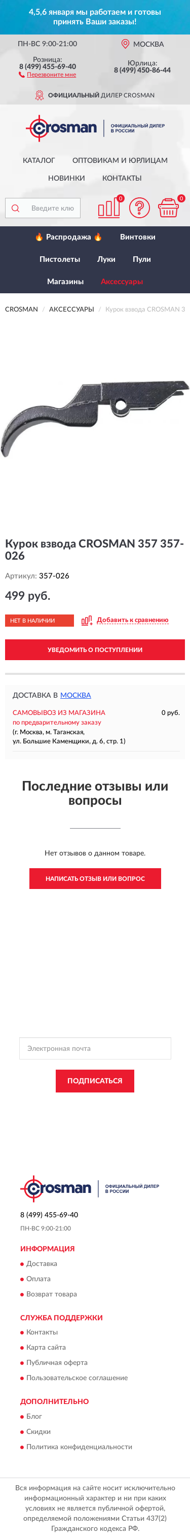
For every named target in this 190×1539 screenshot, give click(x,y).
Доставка (41, 1264)
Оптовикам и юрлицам (120, 160)
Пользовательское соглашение (77, 1378)
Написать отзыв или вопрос (95, 879)
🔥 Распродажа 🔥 (68, 237)
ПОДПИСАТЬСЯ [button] (95, 1081)
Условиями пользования (129, 1113)
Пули (142, 259)
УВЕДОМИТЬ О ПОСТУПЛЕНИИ (95, 650)
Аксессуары (122, 282)
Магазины (65, 282)
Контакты (122, 178)
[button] (47, 74)
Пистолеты (60, 259)
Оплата (38, 1279)
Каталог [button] (39, 160)
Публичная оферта (57, 1363)
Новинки (66, 178)
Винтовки (138, 237)
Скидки (38, 1431)
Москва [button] (75, 695)
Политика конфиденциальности (79, 1447)
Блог (34, 1416)
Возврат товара (51, 1294)
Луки (106, 259)
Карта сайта (46, 1348)
